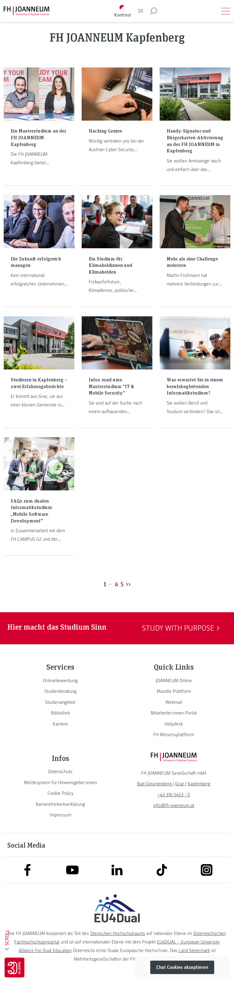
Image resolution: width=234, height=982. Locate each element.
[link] (60, 680)
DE (141, 11)
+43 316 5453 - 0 (174, 795)
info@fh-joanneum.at (173, 805)
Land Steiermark (194, 950)
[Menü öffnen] (225, 11)
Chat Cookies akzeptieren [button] (182, 967)
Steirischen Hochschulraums (117, 933)
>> (128, 584)
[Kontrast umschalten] (122, 11)
